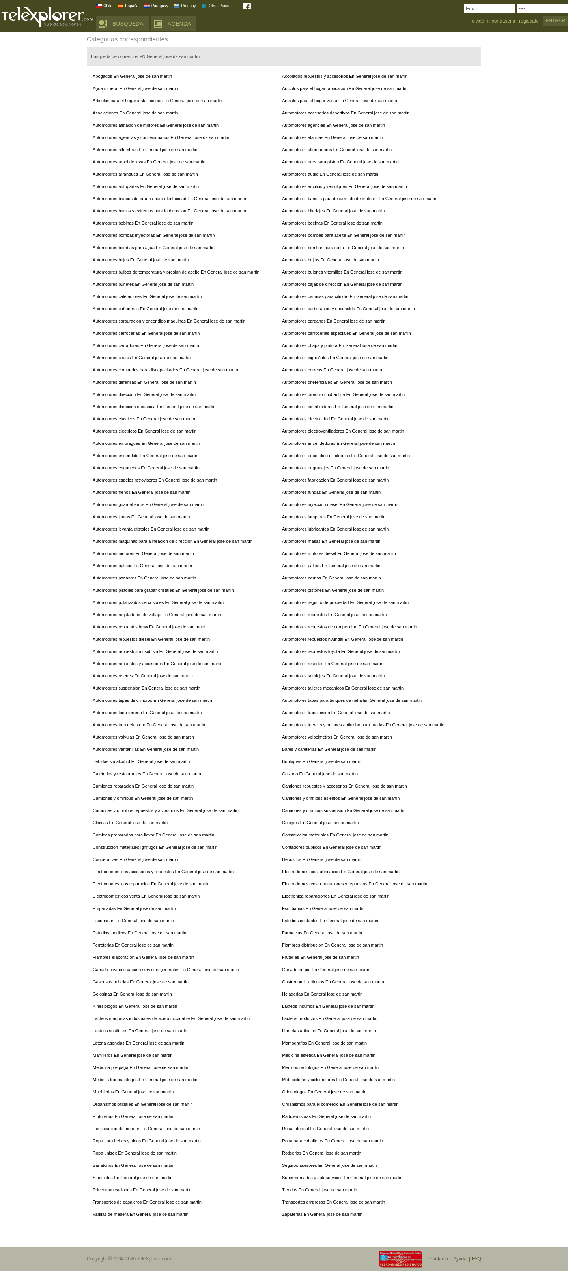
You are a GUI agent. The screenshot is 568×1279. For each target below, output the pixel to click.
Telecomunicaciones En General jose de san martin (142, 1189)
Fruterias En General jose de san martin (320, 957)
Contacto (438, 1258)
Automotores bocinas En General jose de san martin (332, 223)
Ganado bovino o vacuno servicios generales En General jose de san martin (166, 969)
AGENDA (179, 24)
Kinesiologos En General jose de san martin (135, 1006)
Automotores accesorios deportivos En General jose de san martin (345, 113)
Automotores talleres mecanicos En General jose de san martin (343, 688)
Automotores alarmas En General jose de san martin (332, 137)
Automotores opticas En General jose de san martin (142, 565)
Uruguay (188, 6)
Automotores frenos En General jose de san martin (142, 492)
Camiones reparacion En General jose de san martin (143, 786)
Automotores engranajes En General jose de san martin (335, 467)
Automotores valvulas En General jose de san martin (143, 737)
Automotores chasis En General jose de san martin (142, 357)
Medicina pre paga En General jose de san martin (140, 1067)
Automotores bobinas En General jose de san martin (143, 223)
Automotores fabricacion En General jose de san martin (335, 480)
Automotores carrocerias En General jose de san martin (146, 333)
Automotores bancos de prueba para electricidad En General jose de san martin (169, 198)
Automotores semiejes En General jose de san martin (333, 675)
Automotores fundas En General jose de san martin (331, 492)
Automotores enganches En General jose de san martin (146, 467)
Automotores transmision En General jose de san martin (336, 712)
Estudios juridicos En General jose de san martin (139, 932)
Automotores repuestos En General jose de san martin (334, 614)
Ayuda (460, 1258)
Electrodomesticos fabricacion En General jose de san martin (341, 871)
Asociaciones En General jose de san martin (135, 113)
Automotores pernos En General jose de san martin (331, 578)
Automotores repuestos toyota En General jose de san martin (341, 651)
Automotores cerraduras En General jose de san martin (146, 345)
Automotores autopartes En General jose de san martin (146, 186)
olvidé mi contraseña (493, 21)
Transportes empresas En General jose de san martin (333, 1202)
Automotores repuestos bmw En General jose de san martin (150, 626)
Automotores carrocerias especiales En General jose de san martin (346, 333)
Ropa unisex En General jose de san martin (135, 1153)
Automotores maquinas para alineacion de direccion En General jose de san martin (172, 541)
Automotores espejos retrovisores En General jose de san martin (155, 480)
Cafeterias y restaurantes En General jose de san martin (147, 773)
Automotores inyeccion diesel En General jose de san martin (340, 504)
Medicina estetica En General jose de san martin (329, 1055)
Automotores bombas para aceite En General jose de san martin (344, 235)
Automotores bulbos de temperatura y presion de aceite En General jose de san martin (176, 272)
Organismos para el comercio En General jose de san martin (340, 1104)
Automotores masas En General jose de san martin (331, 541)
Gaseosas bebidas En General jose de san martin (141, 981)
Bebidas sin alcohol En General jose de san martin (141, 761)
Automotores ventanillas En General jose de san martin (146, 749)
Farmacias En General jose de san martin (322, 932)
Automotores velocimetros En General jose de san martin (337, 737)
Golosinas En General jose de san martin (132, 994)
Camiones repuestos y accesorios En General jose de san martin (344, 786)
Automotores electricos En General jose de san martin (145, 431)
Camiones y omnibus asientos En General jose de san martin (341, 798)
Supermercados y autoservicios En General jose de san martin (342, 1177)
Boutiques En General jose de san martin (321, 761)
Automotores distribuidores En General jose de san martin (337, 406)
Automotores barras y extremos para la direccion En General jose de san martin (169, 210)
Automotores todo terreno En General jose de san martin (147, 712)
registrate (529, 21)
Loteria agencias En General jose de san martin (138, 1043)
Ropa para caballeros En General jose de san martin (332, 1140)
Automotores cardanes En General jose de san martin (333, 321)
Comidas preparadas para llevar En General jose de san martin (153, 835)
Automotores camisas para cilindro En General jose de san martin (345, 296)
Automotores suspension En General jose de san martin (146, 688)
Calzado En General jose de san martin (320, 773)
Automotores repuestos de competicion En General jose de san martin (349, 626)
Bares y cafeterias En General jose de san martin (329, 749)
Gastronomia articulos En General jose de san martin (333, 981)
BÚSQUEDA (128, 24)
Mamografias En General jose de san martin (324, 1043)
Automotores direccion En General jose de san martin (144, 394)
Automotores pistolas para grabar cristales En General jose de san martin (163, 590)
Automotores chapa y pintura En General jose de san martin (339, 345)
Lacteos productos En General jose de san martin (329, 1018)
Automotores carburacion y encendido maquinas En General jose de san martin (169, 321)
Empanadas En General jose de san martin (134, 908)
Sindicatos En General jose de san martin (132, 1177)
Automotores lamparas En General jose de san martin (333, 516)
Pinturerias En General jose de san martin (133, 1116)
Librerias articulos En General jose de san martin (329, 1030)
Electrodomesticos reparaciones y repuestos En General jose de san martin (354, 883)
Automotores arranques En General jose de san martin (145, 174)
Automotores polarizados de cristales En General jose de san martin (158, 602)
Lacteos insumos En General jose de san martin (328, 1006)
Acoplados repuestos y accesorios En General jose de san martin (345, 76)
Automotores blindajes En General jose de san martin (333, 210)
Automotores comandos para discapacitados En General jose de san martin (165, 370)
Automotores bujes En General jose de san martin (141, 259)
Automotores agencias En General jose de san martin (333, 125)
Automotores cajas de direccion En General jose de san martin (342, 284)
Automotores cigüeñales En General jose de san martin (335, 357)
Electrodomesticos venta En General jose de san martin (146, 896)
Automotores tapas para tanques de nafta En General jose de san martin (352, 700)
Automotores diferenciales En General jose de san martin (337, 382)
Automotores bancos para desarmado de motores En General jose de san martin (359, 198)
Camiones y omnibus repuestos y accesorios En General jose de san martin (166, 810)
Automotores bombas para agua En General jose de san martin (154, 247)
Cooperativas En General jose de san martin (135, 859)
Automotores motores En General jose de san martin (143, 553)
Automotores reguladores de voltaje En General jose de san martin (157, 614)
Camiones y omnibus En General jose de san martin (143, 798)
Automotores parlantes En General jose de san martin (144, 578)
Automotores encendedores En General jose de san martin (338, 443)
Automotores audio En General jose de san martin (330, 174)
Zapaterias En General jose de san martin (322, 1214)
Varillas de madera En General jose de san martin (141, 1214)
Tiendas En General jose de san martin (319, 1189)
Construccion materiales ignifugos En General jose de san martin (155, 847)
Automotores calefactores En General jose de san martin (147, 296)
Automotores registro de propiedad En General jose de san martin (345, 602)
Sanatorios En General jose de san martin (133, 1165)
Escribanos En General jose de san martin (133, 920)
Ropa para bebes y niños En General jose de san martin (147, 1140)
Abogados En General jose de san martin (132, 76)
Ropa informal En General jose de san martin (325, 1128)
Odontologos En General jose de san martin (324, 1092)
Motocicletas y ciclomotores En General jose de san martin (338, 1079)
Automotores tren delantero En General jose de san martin (149, 724)
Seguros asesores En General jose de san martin (329, 1165)
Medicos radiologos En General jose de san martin (330, 1067)
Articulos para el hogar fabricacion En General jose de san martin (344, 88)
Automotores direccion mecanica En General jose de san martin (154, 406)
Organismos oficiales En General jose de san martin (143, 1104)
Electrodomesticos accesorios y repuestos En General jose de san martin (163, 871)
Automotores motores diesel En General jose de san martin (339, 553)
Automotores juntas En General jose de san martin (141, 516)
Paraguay (159, 6)
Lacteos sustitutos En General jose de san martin (140, 1030)
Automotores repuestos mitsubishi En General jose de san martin (155, 651)
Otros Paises (220, 6)
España (131, 6)
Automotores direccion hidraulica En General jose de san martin (343, 394)
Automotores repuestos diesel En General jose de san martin (151, 639)
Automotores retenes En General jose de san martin (143, 675)
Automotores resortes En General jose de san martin (332, 663)
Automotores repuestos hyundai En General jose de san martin (342, 639)
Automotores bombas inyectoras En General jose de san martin (154, 235)
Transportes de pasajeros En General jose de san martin (147, 1202)
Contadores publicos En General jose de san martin (331, 847)
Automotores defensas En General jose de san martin (144, 382)
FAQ (476, 1258)
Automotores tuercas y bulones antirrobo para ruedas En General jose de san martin (363, 724)
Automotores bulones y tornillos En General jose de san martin (342, 272)
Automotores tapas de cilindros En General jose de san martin (152, 700)
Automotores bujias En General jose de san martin (330, 259)
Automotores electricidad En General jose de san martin (336, 418)
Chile (107, 6)
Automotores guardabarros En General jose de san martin (148, 504)
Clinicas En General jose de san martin (130, 822)
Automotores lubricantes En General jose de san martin (335, 529)
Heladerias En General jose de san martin (322, 994)
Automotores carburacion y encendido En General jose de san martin (348, 308)
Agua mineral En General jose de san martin (135, 88)
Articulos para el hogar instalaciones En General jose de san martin (157, 100)
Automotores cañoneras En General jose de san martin (145, 308)
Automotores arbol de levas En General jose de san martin (149, 161)
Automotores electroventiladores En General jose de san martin (343, 431)
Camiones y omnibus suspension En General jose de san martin (343, 810)
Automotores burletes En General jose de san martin (143, 284)
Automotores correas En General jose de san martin (332, 370)
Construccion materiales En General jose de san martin (335, 835)
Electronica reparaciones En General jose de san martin (336, 896)
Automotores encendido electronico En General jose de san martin (346, 455)
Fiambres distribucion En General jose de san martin (332, 945)
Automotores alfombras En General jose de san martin (145, 149)
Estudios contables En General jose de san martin (330, 920)
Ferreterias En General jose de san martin (133, 945)
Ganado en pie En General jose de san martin (326, 969)
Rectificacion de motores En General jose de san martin (146, 1128)
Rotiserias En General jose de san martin (321, 1153)
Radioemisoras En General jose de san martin (326, 1116)
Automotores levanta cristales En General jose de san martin (151, 529)
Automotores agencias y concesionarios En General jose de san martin (161, 137)
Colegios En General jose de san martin (320, 822)
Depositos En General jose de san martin (321, 859)
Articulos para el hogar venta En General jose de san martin (339, 100)
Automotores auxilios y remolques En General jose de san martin (344, 186)
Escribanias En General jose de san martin (323, 908)
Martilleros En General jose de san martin (132, 1055)
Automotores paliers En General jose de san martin (331, 565)
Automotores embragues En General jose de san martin (146, 443)
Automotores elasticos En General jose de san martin (144, 418)
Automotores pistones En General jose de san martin (333, 590)
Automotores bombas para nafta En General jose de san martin (343, 247)
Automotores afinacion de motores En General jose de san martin (156, 125)
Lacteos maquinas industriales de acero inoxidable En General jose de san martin (171, 1018)
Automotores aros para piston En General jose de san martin (340, 161)
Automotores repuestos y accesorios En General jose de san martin (158, 663)
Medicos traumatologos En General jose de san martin (145, 1079)
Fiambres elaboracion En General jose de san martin (143, 957)
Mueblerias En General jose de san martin (133, 1092)
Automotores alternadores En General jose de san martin (337, 149)
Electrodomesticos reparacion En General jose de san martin (151, 883)
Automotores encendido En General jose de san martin (145, 455)
